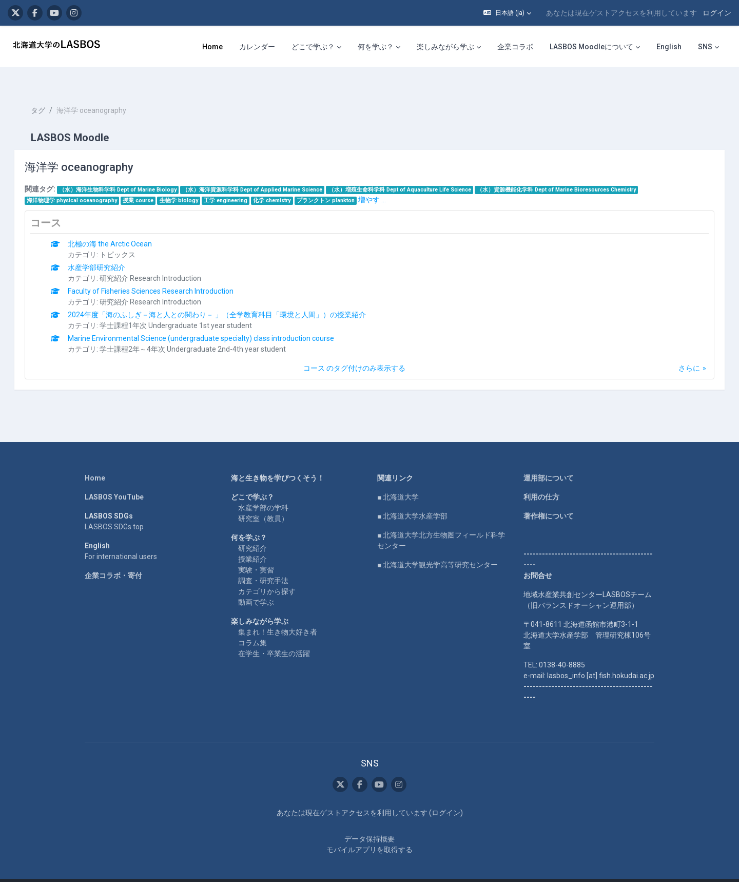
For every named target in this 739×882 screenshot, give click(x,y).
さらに (675, 350)
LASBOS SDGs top (114, 508)
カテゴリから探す (267, 573)
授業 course (153, 182)
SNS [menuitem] (705, 47)
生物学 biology (193, 182)
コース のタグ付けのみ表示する (354, 350)
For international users (121, 538)
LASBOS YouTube (114, 478)
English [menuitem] (669, 47)
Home (95, 459)
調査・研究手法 (263, 562)
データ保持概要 (369, 821)
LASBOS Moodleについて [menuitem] (591, 47)
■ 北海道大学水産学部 (412, 497)
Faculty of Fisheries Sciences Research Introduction (165, 273)
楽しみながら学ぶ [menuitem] (445, 47)
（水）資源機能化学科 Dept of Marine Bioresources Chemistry (570, 171)
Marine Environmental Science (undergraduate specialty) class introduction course (216, 320)
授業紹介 (252, 540)
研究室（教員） (263, 500)
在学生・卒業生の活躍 (274, 635)
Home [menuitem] (212, 47)
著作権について (548, 497)
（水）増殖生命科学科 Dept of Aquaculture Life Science (414, 171)
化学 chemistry (286, 182)
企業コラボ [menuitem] (515, 47)
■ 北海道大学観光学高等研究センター (437, 546)
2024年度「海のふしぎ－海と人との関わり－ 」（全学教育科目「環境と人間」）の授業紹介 (232, 296)
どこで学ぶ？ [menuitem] (313, 47)
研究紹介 (252, 530)
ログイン (717, 13)
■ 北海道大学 (398, 478)
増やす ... (386, 181)
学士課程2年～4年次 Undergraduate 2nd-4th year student (207, 331)
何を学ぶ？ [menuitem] (376, 47)
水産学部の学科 (263, 489)
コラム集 (252, 624)
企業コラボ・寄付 (113, 557)
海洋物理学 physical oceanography (86, 182)
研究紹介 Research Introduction (165, 260)
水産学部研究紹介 (111, 249)
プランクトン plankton (340, 182)
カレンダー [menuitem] (257, 47)
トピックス (132, 236)
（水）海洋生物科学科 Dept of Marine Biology (132, 171)
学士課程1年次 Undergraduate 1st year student (190, 307)
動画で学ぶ (256, 584)
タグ (52, 92)
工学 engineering (240, 182)
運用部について (548, 459)
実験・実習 (256, 551)
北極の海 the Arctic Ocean (125, 225)
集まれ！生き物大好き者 (277, 613)
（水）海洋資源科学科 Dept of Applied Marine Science (267, 171)
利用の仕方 (541, 478)
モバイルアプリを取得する (369, 832)
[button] (507, 13)
